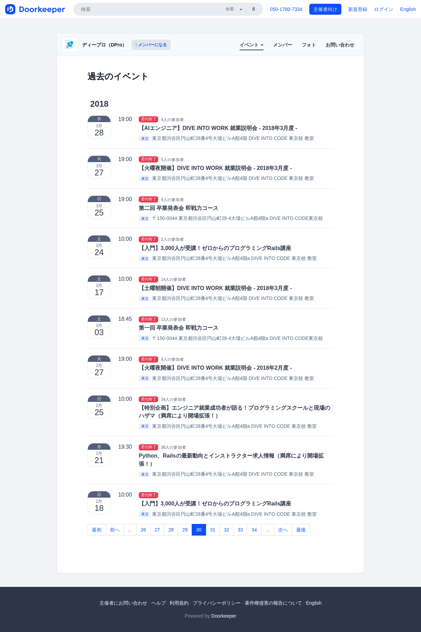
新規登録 (357, 9)
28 (171, 529)
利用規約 (179, 603)
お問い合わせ (340, 45)
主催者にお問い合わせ (123, 603)
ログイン (383, 9)
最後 (301, 529)
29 (185, 529)
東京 (145, 138)
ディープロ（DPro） (104, 45)
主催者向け (325, 9)
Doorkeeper (223, 616)
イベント (251, 45)
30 (199, 529)
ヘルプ (158, 603)
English (408, 9)
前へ (115, 529)
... (130, 529)
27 (157, 529)
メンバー (282, 45)
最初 (96, 529)
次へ (283, 529)
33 (240, 529)
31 (213, 529)
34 (254, 529)
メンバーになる (151, 44)
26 (143, 529)
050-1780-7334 (286, 9)
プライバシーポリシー (217, 603)
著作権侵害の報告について (273, 603)
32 (226, 529)
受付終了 (148, 119)
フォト (309, 45)
